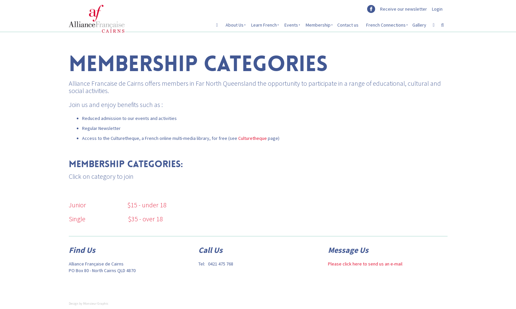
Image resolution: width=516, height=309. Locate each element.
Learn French (264, 25)
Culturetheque (252, 138)
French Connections (386, 25)
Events (291, 25)
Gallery (419, 25)
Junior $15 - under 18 (117, 205)
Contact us (348, 25)
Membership (318, 25)
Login (437, 9)
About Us (235, 25)
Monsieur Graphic (95, 303)
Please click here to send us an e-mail (365, 264)
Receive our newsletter (403, 9)
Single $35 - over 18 (116, 219)
